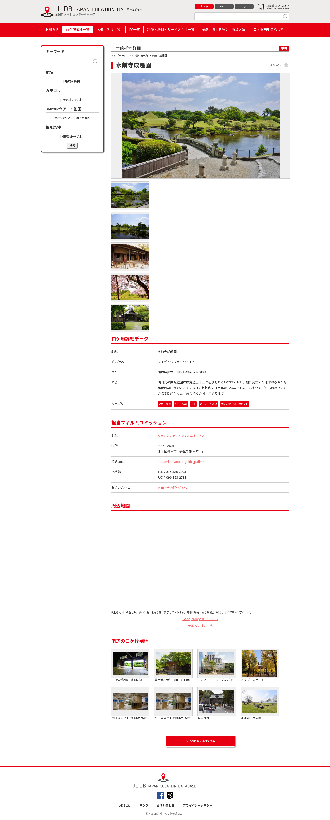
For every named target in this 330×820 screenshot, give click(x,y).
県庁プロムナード (260, 665)
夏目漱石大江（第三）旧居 (173, 665)
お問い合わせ (165, 806)
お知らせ (52, 29)
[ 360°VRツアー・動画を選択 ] (72, 118)
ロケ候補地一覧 (77, 29)
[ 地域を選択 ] (72, 81)
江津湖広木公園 (260, 703)
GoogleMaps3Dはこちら (200, 619)
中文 (244, 6)
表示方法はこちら (200, 626)
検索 (72, 145)
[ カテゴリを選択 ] (72, 100)
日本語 (204, 6)
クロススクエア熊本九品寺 (130, 703)
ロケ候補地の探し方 (268, 29)
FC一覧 (134, 29)
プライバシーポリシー (197, 806)
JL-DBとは (124, 806)
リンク (144, 806)
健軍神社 (217, 703)
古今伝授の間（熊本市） (130, 665)
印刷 (284, 48)
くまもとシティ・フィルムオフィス (183, 435)
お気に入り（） (109, 29)
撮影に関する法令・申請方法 (223, 29)
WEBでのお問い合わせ (174, 487)
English (224, 6)
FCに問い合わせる (202, 741)
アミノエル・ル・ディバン (217, 665)
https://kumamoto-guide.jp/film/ (182, 461)
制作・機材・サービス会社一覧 (170, 29)
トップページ (118, 55)
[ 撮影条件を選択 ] (72, 136)
